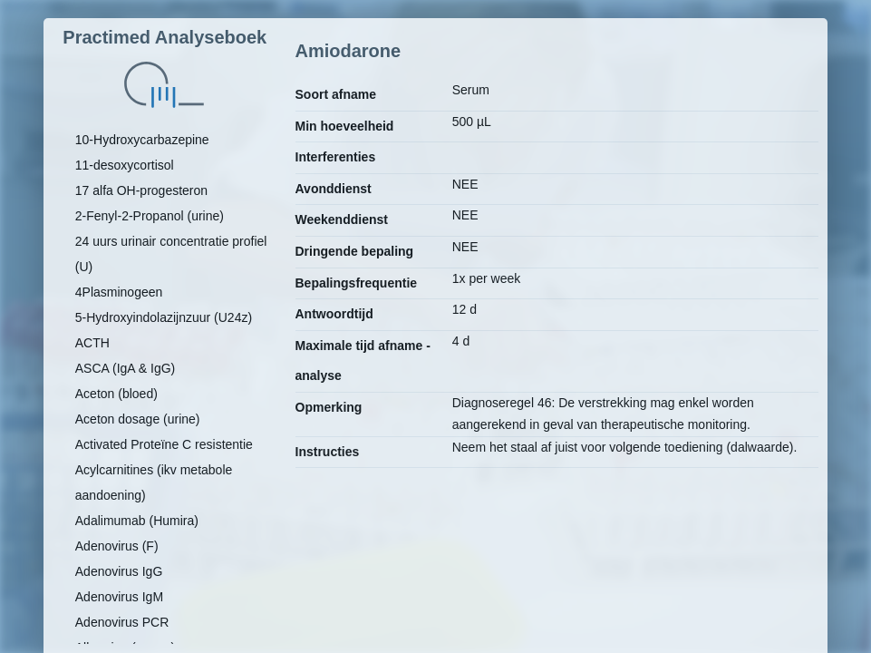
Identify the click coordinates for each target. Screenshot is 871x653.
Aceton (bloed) (116, 393)
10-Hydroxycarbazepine (142, 139)
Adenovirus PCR (122, 622)
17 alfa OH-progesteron (141, 190)
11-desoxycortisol (124, 165)
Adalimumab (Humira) (136, 520)
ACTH (92, 343)
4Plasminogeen (119, 292)
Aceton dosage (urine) (137, 419)
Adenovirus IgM (119, 597)
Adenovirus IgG (119, 571)
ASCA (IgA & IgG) (125, 368)
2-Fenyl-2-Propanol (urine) (149, 216)
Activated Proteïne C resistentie (164, 444)
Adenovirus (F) (117, 546)
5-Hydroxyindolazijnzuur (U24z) (163, 317)
